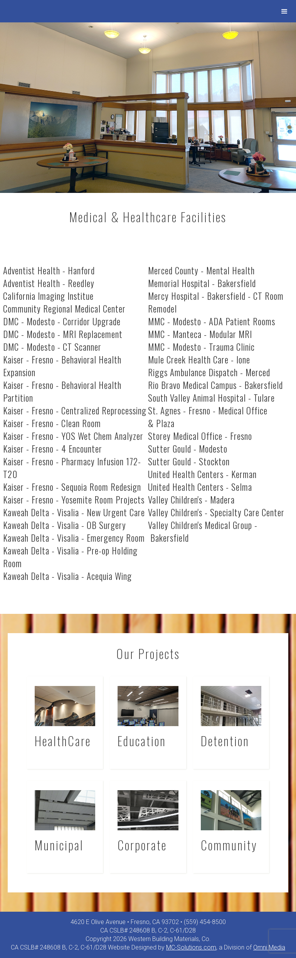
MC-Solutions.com (191, 947)
